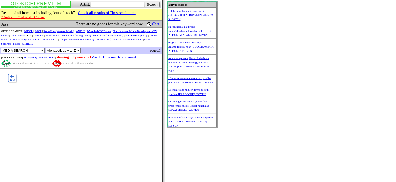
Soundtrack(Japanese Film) (108, 35)
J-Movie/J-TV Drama (99, 31)
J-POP (38, 31)
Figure (16, 43)
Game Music (18, 35)
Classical (39, 35)
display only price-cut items (39, 57)
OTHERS (27, 43)
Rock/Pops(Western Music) (58, 31)
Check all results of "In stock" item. (107, 13)
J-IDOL (28, 31)
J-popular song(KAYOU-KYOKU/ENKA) (33, 39)
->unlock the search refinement (114, 57)
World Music (52, 35)
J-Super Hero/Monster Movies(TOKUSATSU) (85, 39)
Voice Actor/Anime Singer (128, 39)
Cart (155, 24)
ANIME (80, 31)
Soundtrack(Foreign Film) (76, 35)
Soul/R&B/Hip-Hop (136, 35)
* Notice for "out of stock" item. (23, 17)
